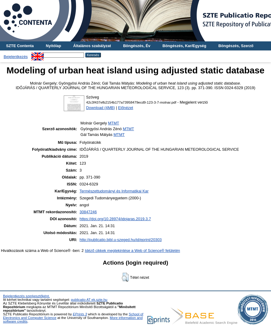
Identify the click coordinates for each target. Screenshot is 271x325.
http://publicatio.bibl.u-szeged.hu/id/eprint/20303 (120, 239)
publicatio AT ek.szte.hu (89, 299)
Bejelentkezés (16, 56)
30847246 (88, 212)
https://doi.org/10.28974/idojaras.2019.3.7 (115, 219)
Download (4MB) (100, 107)
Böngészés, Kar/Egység (184, 45)
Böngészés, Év (136, 45)
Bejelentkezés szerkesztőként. (26, 296)
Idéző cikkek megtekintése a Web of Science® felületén (132, 250)
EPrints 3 (80, 314)
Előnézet (125, 107)
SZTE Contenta (20, 45)
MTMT (113, 123)
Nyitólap (53, 45)
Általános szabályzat (92, 45)
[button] (125, 277)
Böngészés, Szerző (235, 45)
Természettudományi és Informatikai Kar (113, 191)
